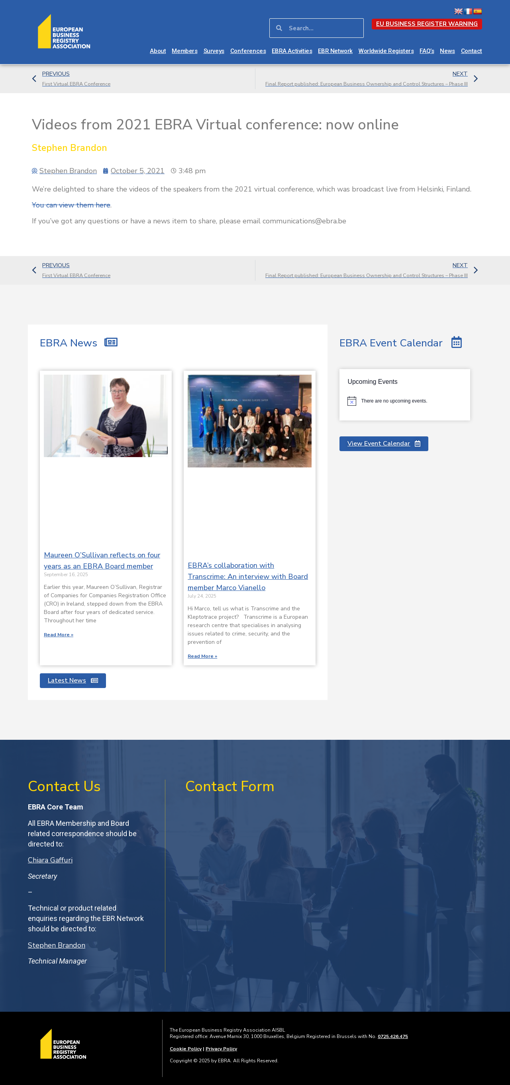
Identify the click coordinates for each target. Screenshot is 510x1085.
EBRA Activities (292, 51)
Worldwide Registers (386, 51)
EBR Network (335, 51)
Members (184, 51)
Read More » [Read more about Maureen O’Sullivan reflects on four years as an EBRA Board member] (58, 634)
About (158, 51)
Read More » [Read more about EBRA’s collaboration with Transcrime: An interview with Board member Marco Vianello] (202, 656)
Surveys (214, 51)
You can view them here (71, 205)
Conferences (248, 51)
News (447, 51)
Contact (471, 51)
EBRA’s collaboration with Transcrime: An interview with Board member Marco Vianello (248, 576)
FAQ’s (427, 51)
